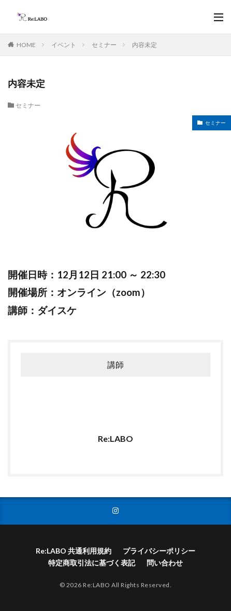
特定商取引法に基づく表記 (91, 562)
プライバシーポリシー (159, 550)
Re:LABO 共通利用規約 (73, 550)
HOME (26, 45)
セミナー (104, 45)
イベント (63, 45)
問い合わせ (165, 562)
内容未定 (144, 45)
